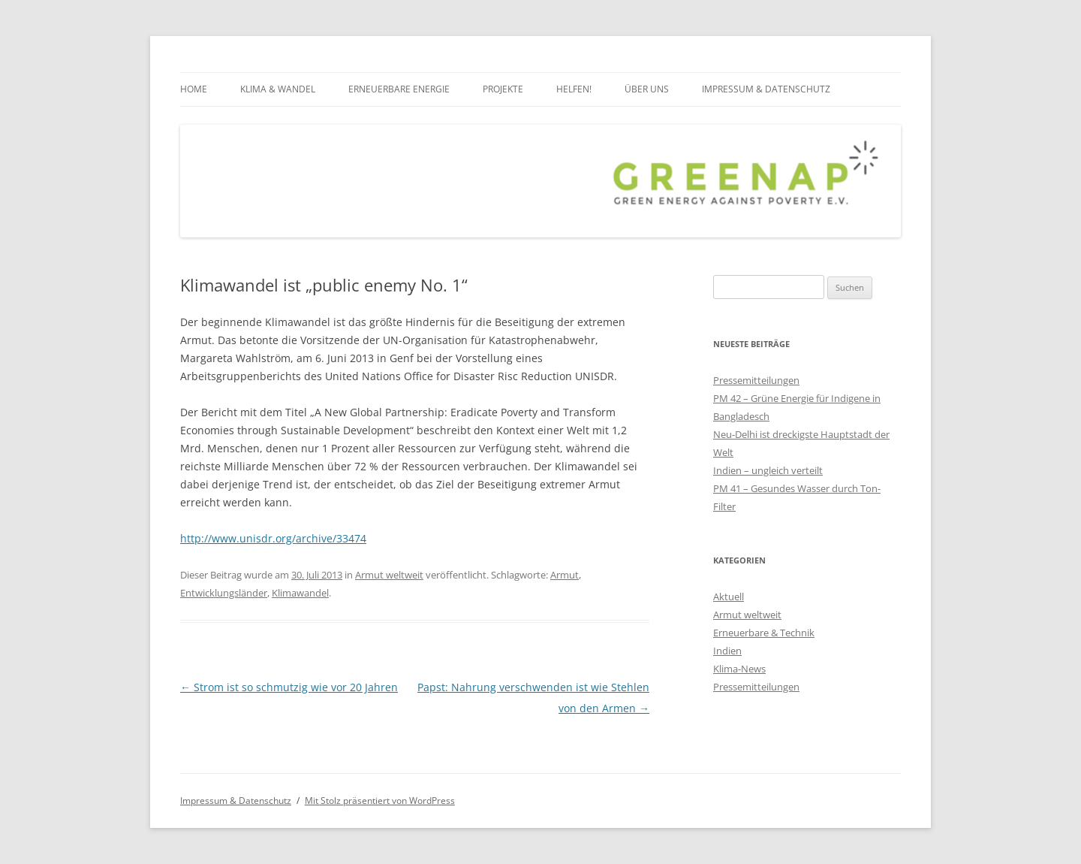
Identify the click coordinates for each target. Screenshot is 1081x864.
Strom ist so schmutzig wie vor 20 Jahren (289, 687)
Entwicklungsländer (223, 593)
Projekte (503, 89)
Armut (564, 575)
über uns (647, 89)
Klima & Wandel (277, 89)
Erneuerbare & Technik (764, 632)
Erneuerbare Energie (399, 89)
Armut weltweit (389, 575)
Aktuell (728, 596)
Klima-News (739, 668)
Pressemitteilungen (756, 380)
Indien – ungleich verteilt (768, 470)
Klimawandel (300, 593)
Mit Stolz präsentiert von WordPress (380, 800)
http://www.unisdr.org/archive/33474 (273, 538)
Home (193, 89)
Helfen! (574, 89)
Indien (727, 650)
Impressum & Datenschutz (766, 89)
